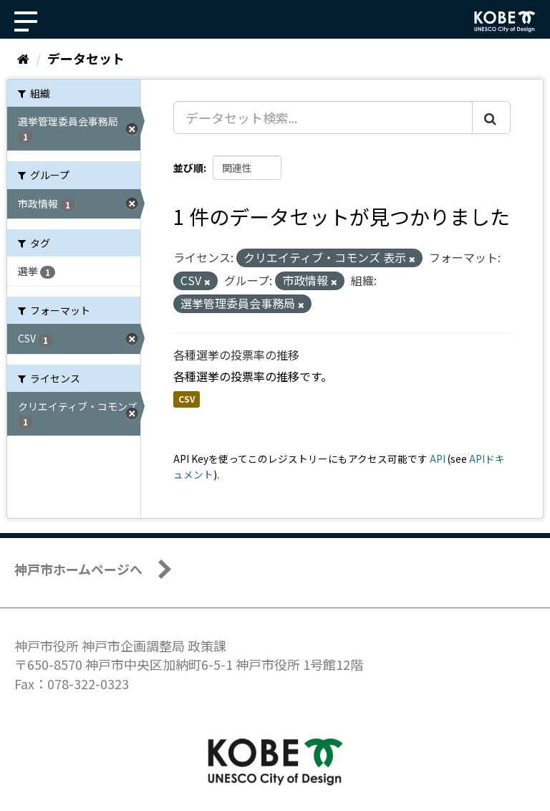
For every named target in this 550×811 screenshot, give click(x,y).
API (437, 458)
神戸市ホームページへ (78, 569)
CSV (186, 399)
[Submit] (491, 117)
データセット (86, 58)
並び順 (188, 167)
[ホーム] (23, 58)
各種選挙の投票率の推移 (236, 354)
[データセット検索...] (323, 117)
